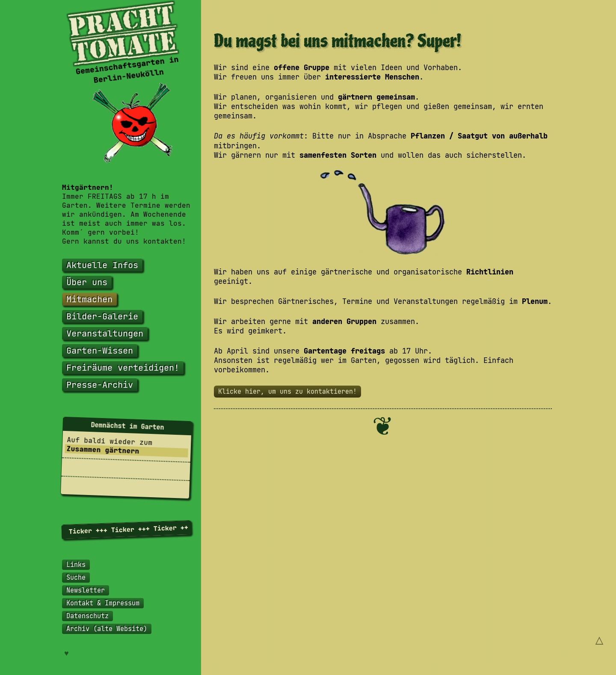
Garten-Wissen (99, 350)
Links (76, 564)
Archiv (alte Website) (106, 629)
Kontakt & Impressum (102, 603)
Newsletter (85, 590)
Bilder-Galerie (102, 316)
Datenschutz (87, 616)
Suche (76, 577)
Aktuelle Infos (102, 265)
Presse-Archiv (99, 384)
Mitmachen (89, 299)
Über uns (86, 282)
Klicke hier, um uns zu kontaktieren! (287, 391)
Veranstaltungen (104, 333)
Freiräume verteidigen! (122, 367)
